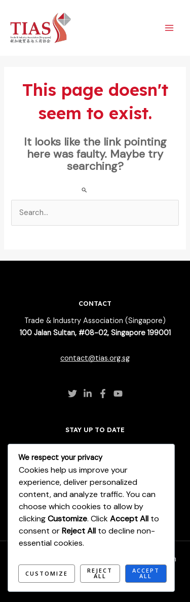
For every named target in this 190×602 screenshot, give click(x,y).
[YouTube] (118, 393)
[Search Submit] (85, 190)
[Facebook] (102, 393)
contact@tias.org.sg (95, 358)
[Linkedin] (87, 393)
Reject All (99, 573)
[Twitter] (72, 393)
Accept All (146, 573)
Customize (46, 573)
